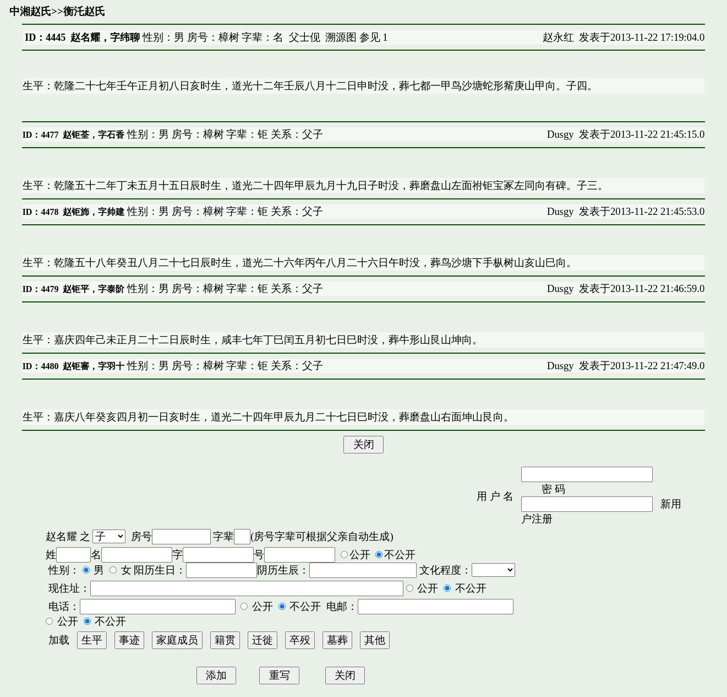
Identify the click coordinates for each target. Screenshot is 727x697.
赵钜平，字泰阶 (93, 289)
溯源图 (341, 37)
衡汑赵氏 (84, 11)
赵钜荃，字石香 (93, 134)
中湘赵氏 (30, 11)
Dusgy (560, 134)
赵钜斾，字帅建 (93, 212)
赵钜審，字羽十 (93, 366)
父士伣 (304, 37)
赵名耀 (61, 536)
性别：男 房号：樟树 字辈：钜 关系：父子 (223, 134)
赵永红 (558, 37)
